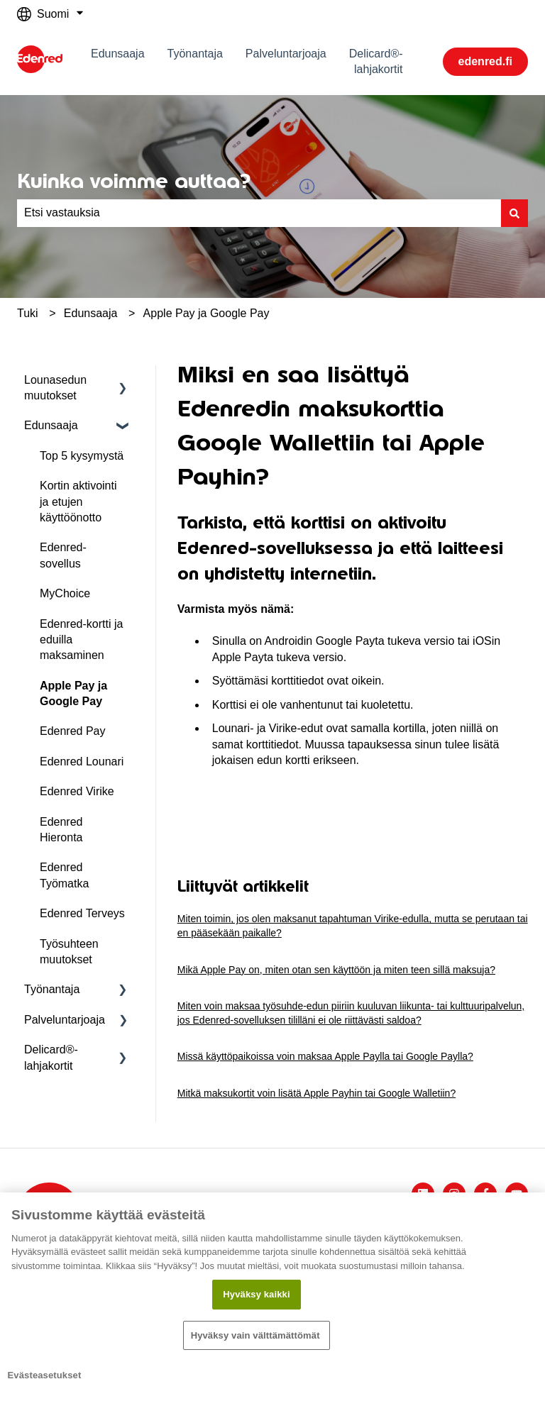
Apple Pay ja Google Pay (206, 313)
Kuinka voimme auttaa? (134, 180)
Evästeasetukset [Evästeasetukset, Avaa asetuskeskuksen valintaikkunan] (45, 1375)
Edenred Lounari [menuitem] (81, 761)
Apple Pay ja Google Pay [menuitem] (73, 693)
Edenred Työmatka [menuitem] (64, 875)
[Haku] (514, 212)
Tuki (27, 313)
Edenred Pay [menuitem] (73, 731)
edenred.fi (485, 61)
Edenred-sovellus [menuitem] (63, 555)
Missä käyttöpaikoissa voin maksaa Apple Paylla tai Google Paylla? (325, 1056)
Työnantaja (195, 54)
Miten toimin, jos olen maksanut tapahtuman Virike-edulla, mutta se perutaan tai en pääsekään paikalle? (352, 925)
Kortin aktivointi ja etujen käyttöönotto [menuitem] (78, 502)
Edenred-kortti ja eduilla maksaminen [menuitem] (81, 640)
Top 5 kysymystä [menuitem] (81, 456)
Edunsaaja (118, 54)
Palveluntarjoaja (286, 54)
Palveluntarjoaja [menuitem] (64, 1020)
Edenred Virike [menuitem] (77, 791)
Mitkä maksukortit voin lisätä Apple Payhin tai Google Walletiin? (316, 1093)
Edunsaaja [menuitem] (51, 425)
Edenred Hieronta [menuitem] (61, 829)
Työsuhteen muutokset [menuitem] (69, 951)
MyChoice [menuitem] (65, 593)
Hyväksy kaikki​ (256, 1294)
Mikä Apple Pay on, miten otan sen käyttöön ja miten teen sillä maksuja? (336, 969)
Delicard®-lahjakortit (376, 61)
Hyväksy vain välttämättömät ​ (257, 1335)
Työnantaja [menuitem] (51, 989)
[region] (272, 1296)
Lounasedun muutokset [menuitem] (55, 388)
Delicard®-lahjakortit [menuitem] (51, 1057)
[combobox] (259, 212)
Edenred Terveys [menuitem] (82, 913)
